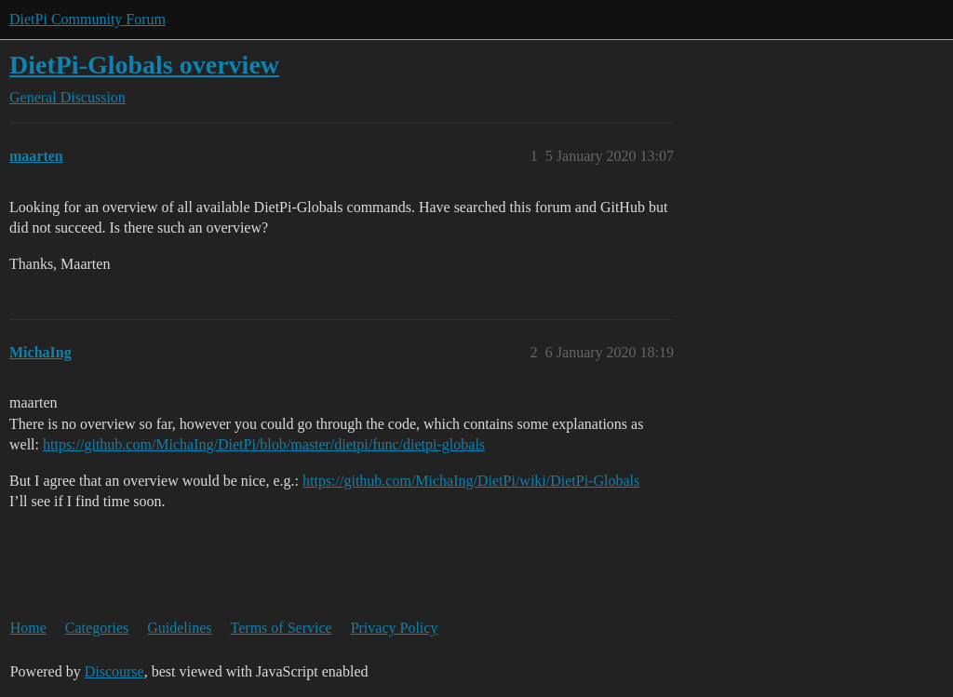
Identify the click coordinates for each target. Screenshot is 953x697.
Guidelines (179, 628)
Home (28, 628)
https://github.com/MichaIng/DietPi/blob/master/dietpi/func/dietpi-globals (264, 444)
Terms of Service (281, 628)
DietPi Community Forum (87, 19)
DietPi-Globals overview (144, 64)
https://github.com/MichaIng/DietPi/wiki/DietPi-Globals (470, 481)
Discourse (114, 671)
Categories (96, 628)
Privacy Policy (394, 628)
